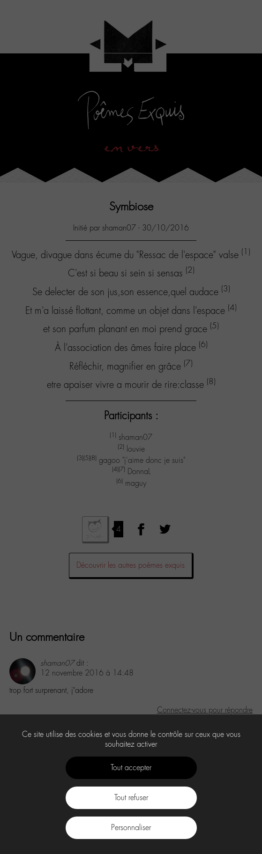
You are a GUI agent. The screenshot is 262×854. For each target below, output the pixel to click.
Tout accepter (131, 767)
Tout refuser (131, 797)
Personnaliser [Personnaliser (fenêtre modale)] (131, 827)
